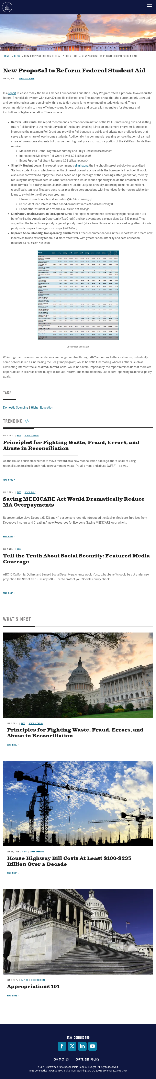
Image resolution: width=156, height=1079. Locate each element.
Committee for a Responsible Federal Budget (7, 7)
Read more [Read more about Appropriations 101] (12, 995)
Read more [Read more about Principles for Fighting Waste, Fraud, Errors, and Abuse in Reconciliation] (12, 745)
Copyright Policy (87, 1059)
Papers (24, 980)
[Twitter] (72, 1046)
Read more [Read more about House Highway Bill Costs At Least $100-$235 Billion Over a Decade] (12, 873)
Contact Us (61, 1059)
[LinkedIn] (82, 1046)
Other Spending (36, 723)
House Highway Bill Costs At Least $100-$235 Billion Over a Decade (69, 861)
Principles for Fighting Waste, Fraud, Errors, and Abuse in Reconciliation (75, 733)
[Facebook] (62, 1046)
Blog (23, 723)
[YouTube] (92, 1046)
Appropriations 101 (33, 986)
